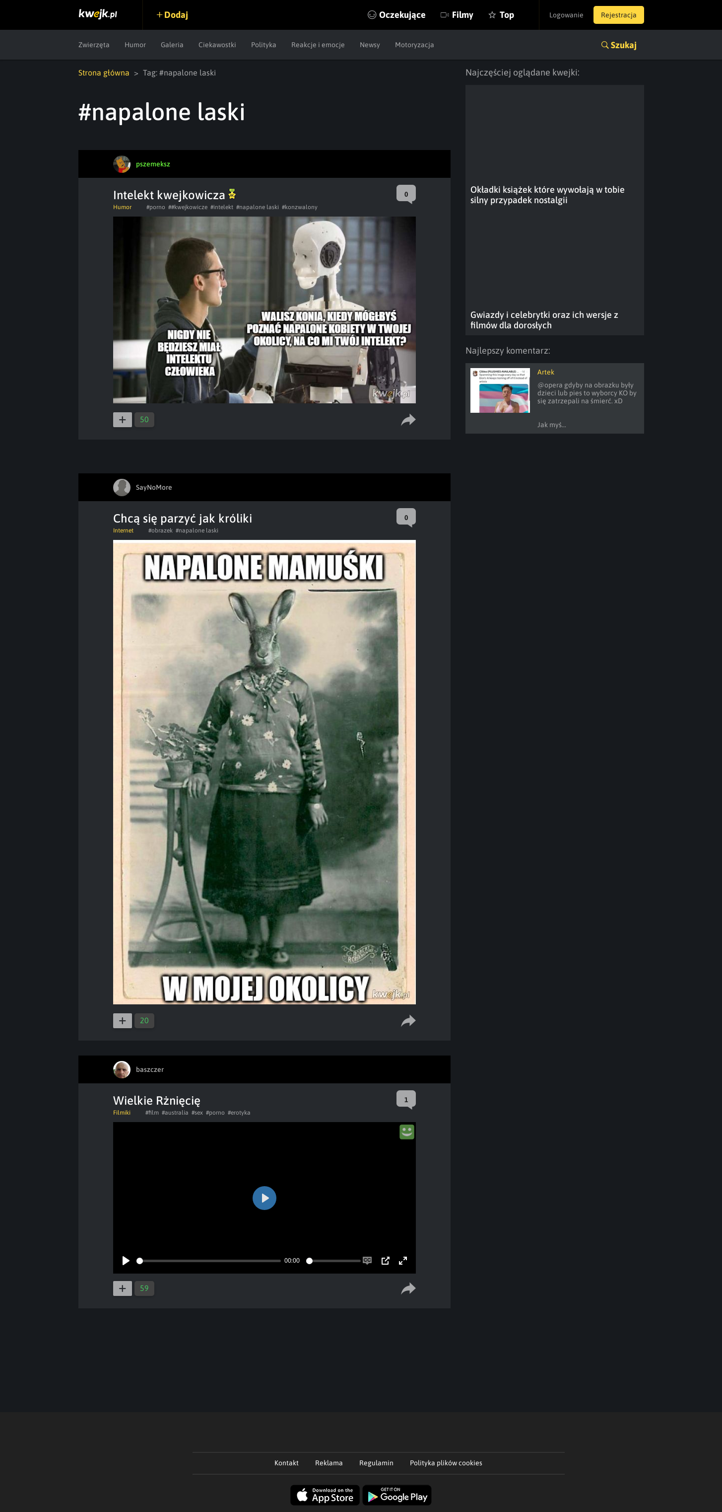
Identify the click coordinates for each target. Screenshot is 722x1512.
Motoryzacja (414, 45)
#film (152, 1112)
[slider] (208, 1261)
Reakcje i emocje (318, 45)
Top (507, 14)
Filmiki (122, 1112)
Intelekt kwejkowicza (174, 195)
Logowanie (566, 15)
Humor (135, 45)
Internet (123, 530)
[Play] (126, 1261)
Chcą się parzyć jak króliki (182, 518)
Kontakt (286, 1463)
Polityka (263, 45)
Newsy (370, 45)
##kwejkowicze (187, 207)
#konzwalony (300, 207)
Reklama (329, 1463)
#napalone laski (257, 207)
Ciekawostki (217, 45)
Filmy (462, 14)
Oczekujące (402, 14)
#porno (155, 207)
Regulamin (376, 1463)
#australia (175, 1112)
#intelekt (221, 207)
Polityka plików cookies (446, 1463)
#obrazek (160, 530)
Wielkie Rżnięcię (156, 1100)
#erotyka (239, 1112)
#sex (197, 1112)
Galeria (172, 45)
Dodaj (176, 14)
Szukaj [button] (624, 45)
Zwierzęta (94, 45)
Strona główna (104, 72)
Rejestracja (619, 15)
